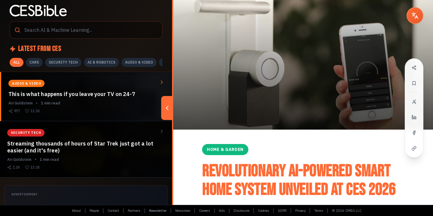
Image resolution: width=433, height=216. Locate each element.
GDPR (282, 210)
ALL (16, 62)
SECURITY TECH (63, 62)
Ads (222, 210)
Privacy (300, 210)
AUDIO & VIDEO (139, 62)
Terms (318, 210)
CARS (34, 62)
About (76, 210)
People (94, 210)
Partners (134, 210)
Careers (204, 210)
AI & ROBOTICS (101, 62)
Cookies (263, 210)
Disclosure (241, 210)
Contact (113, 210)
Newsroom (182, 210)
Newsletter (158, 210)
